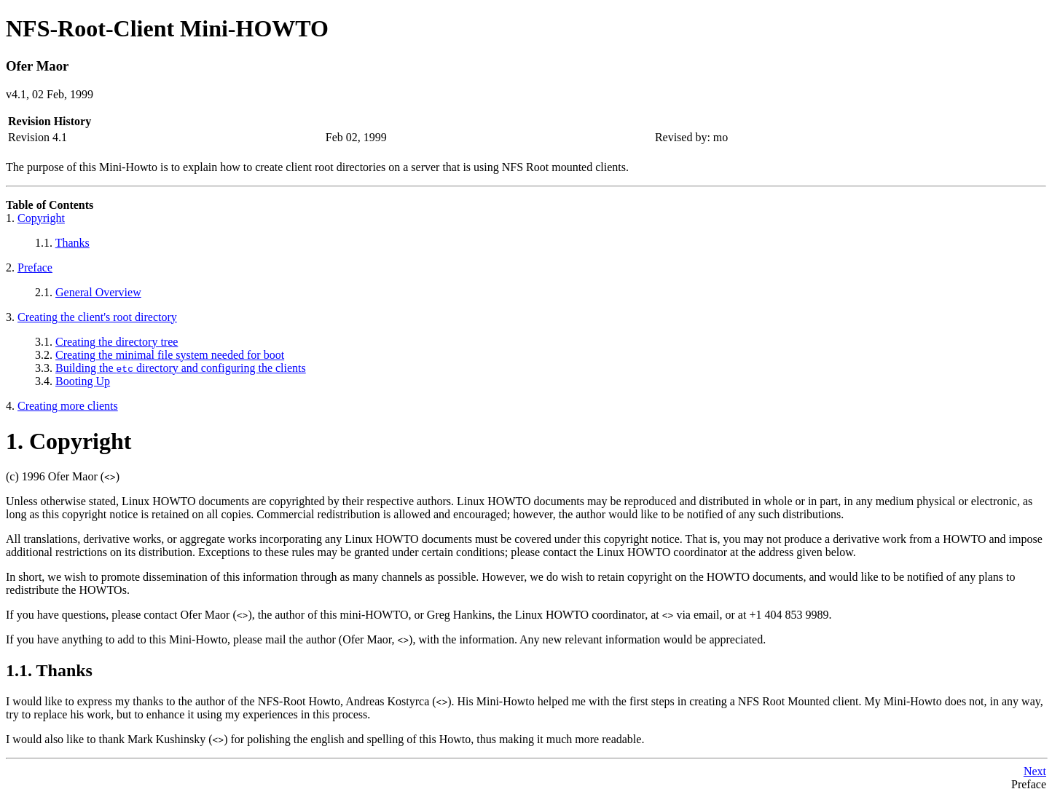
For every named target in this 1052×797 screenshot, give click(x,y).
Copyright (41, 218)
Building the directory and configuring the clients (180, 368)
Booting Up (82, 381)
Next (1035, 771)
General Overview (98, 292)
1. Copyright (68, 441)
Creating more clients (67, 406)
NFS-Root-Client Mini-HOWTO (167, 28)
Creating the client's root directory (97, 317)
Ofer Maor (37, 66)
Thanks (72, 243)
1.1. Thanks (49, 670)
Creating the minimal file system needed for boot (169, 355)
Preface (34, 267)
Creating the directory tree (116, 342)
